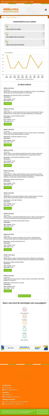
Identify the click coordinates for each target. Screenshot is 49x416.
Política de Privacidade (26, 411)
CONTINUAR (42, 412)
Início (3, 17)
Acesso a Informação (12, 17)
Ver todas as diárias (24, 295)
